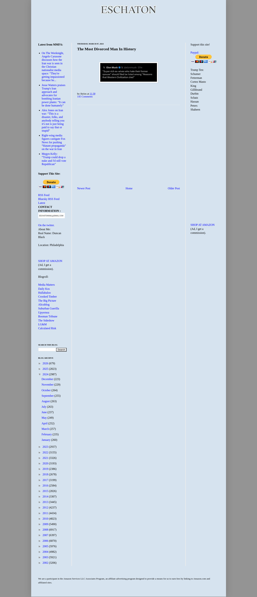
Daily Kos (44, 288)
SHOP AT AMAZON (50, 260)
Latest (41, 202)
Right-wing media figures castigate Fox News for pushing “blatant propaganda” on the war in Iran (54, 142)
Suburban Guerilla (48, 308)
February (47, 434)
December (48, 379)
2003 (46, 557)
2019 (46, 468)
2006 (46, 540)
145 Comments (85, 96)
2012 (46, 507)
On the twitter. (46, 225)
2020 (46, 463)
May (44, 417)
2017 (46, 480)
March (46, 428)
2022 (46, 452)
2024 (46, 374)
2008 (46, 529)
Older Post (174, 188)
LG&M (42, 324)
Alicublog (44, 304)
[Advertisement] (128, 28)
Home (129, 188)
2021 (46, 457)
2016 (46, 485)
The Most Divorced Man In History (106, 49)
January (46, 439)
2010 (46, 518)
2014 (46, 496)
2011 (46, 513)
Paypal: (195, 52)
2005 (46, 546)
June (44, 412)
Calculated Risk (47, 328)
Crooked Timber (47, 296)
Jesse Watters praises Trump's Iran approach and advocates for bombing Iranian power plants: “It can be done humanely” (54, 95)
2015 (46, 491)
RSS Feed (44, 195)
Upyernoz (43, 312)
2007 (46, 535)
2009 (46, 524)
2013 (46, 501)
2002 (46, 562)
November (48, 384)
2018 (46, 474)
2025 (46, 368)
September (48, 395)
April (45, 423)
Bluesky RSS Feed (49, 198)
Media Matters (46, 284)
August (46, 401)
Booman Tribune (47, 316)
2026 (46, 363)
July (44, 406)
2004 (46, 551)
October (47, 390)
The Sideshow (46, 320)
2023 (46, 446)
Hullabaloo (44, 292)
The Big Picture (47, 300)
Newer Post (83, 188)
